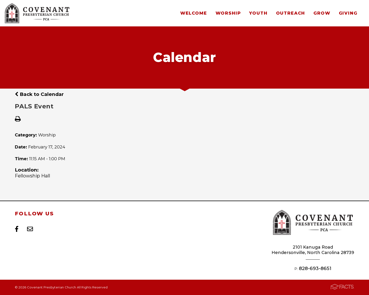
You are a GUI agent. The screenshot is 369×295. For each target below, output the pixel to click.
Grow (321, 13)
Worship (228, 13)
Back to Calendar (39, 94)
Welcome (193, 13)
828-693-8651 (315, 268)
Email (30, 229)
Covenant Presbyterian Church (37, 13)
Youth (258, 13)
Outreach (290, 13)
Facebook (17, 229)
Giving (348, 13)
